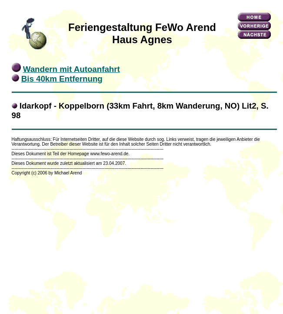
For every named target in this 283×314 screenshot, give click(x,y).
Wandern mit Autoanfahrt (71, 69)
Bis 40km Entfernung (62, 78)
